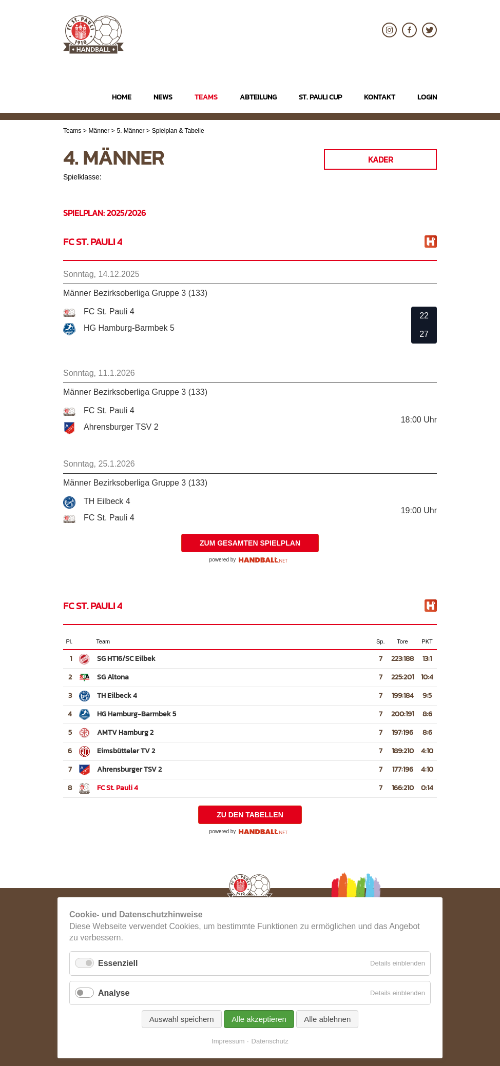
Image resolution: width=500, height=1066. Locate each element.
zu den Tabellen (250, 815)
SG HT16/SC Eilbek (126, 658)
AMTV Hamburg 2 (125, 732)
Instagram (389, 30)
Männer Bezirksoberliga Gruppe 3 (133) (135, 293)
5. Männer (131, 130)
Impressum (227, 1041)
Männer (99, 130)
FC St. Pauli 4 (117, 787)
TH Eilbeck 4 (117, 695)
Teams (72, 130)
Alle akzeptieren (259, 1019)
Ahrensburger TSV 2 (129, 769)
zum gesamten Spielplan (250, 543)
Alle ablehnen (327, 1019)
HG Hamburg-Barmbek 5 (136, 714)
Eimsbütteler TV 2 (126, 751)
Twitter (429, 30)
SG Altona (113, 677)
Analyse (113, 993)
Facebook (409, 30)
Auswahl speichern (181, 1019)
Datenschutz (270, 1041)
